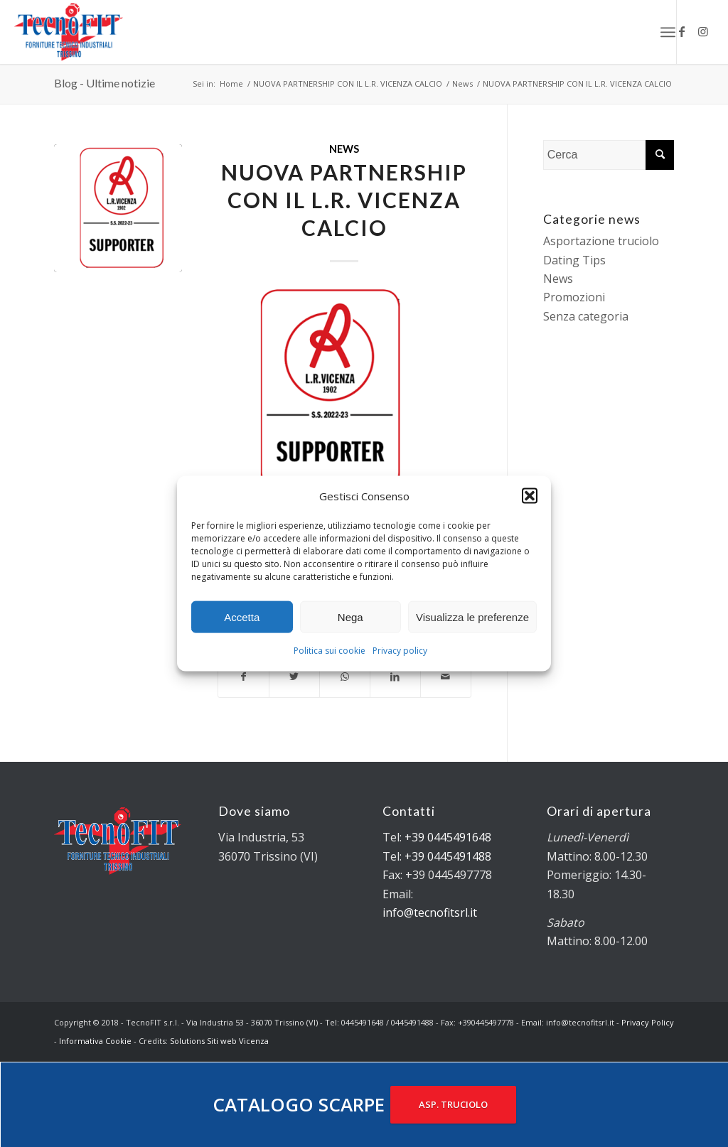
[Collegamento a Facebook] (681, 31)
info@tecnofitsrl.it (429, 912)
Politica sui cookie (329, 651)
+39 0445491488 (448, 856)
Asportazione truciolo (601, 241)
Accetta (241, 617)
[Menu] (667, 32)
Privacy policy (400, 651)
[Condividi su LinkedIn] (395, 676)
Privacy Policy (647, 1022)
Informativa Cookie (95, 1040)
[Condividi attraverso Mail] (446, 676)
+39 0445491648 (448, 837)
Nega (350, 617)
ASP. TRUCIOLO (453, 1104)
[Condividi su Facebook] (243, 676)
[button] (530, 496)
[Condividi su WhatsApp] (345, 676)
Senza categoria (585, 316)
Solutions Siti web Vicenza (219, 1040)
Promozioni (574, 297)
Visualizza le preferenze (472, 617)
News (344, 149)
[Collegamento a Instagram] (703, 31)
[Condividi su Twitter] (294, 676)
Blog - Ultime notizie (104, 83)
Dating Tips (574, 260)
